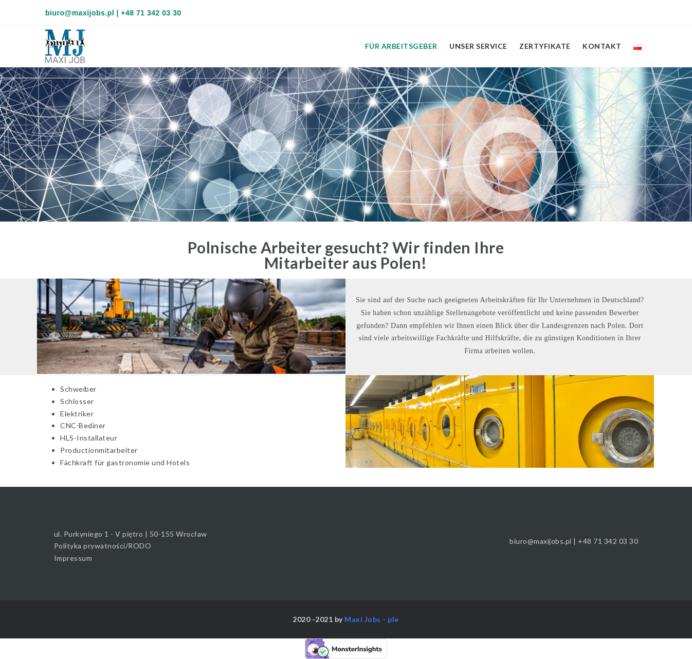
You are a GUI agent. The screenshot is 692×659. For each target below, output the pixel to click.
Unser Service (478, 46)
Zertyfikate (545, 46)
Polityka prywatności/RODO (103, 545)
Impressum (73, 558)
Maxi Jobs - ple (371, 619)
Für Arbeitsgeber (401, 46)
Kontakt (602, 46)
